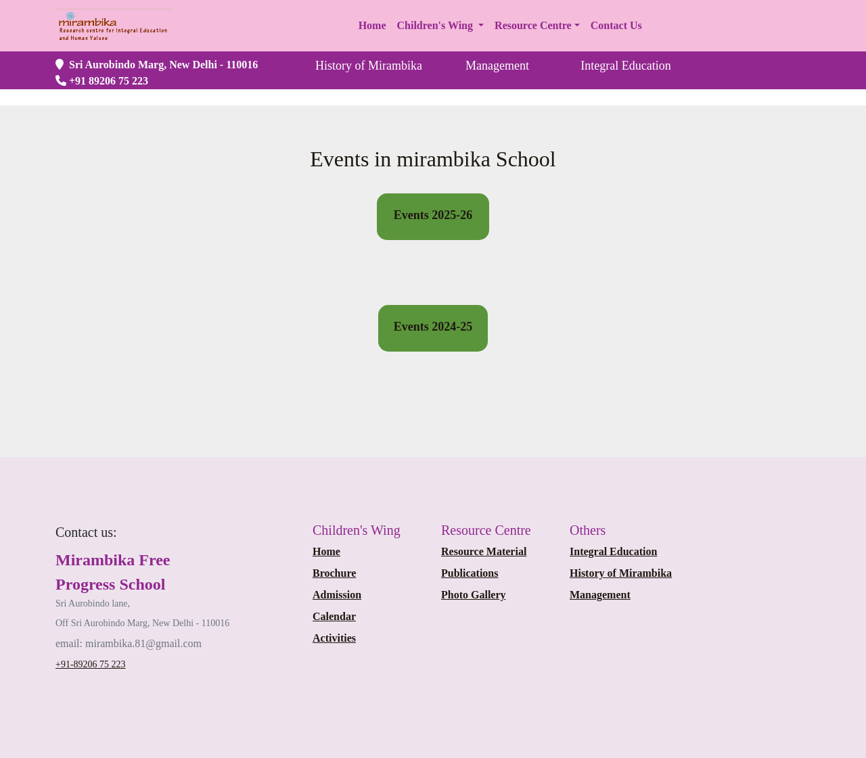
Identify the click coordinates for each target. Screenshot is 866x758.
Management (600, 594)
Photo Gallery (473, 594)
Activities (334, 638)
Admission (337, 594)
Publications (469, 573)
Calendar (334, 616)
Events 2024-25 (433, 326)
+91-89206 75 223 (90, 664)
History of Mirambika (621, 573)
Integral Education (613, 551)
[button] (441, 25)
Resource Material (483, 551)
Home (326, 551)
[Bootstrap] (86, 532)
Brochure (334, 573)
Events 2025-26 (433, 215)
